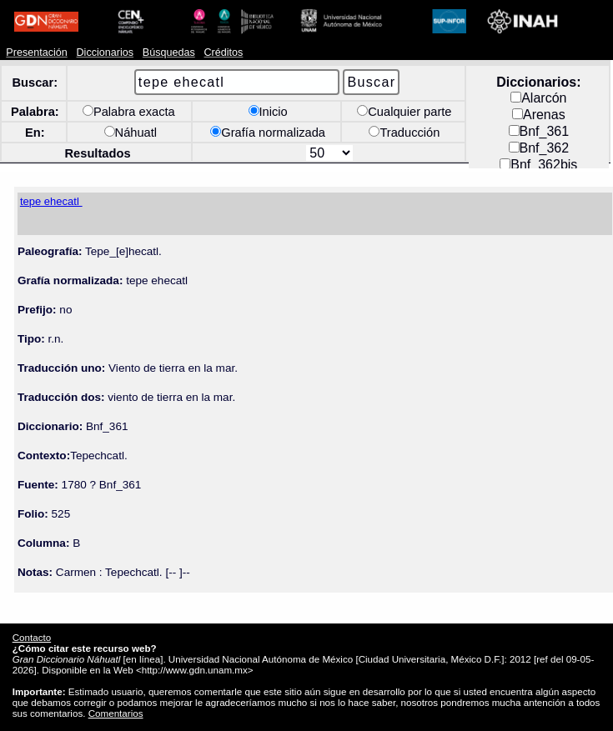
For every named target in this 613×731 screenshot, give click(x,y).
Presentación (36, 52)
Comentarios (115, 713)
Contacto (32, 637)
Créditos (224, 52)
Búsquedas (169, 52)
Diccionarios (105, 52)
